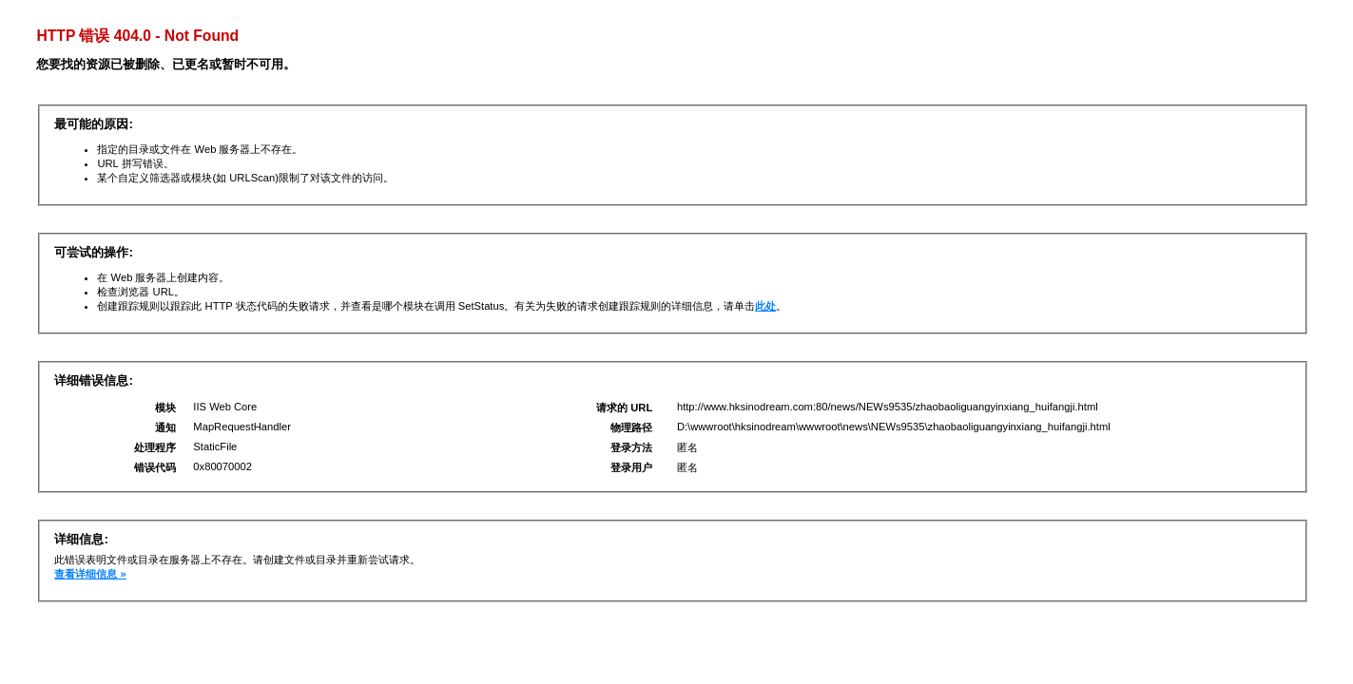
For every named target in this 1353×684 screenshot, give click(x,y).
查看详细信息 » (90, 574)
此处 (765, 306)
